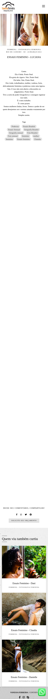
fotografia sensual (16, 133)
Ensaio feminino (23, 139)
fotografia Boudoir (31, 129)
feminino (25, 136)
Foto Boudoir (32, 133)
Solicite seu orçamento (24, 520)
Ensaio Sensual (14, 129)
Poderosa (15, 126)
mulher (36, 136)
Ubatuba (37, 139)
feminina (9, 139)
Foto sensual (13, 136)
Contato (34, 692)
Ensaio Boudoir (29, 126)
